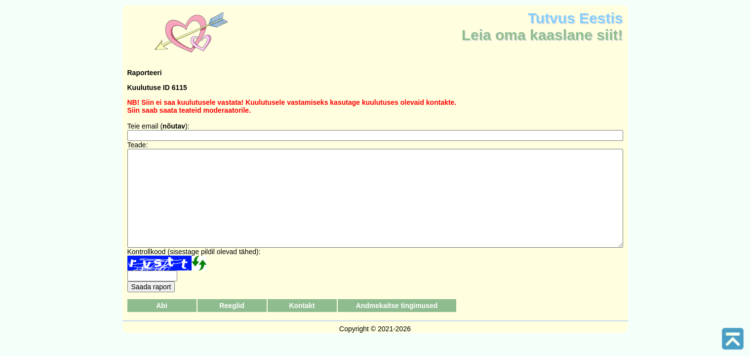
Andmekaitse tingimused (397, 306)
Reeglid (231, 306)
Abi (161, 306)
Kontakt (302, 306)
